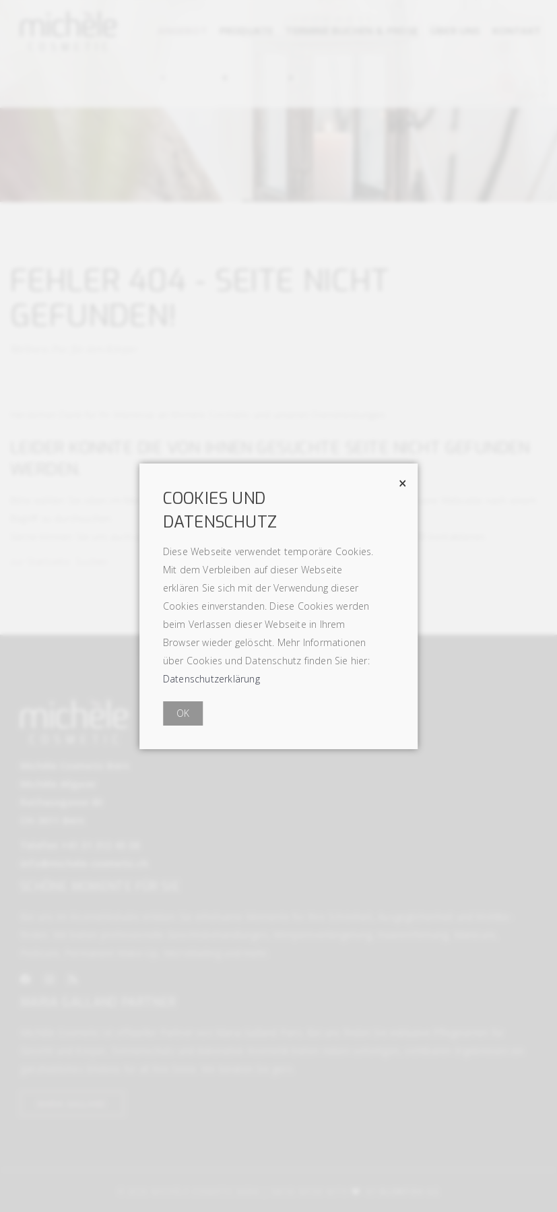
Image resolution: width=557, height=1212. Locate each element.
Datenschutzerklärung (211, 678)
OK (182, 713)
